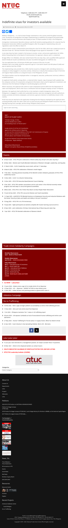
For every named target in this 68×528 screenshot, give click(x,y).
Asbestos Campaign (12, 295)
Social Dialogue (7, 506)
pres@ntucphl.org (36, 15)
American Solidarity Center (9, 504)
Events (6, 155)
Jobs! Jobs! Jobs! (10, 338)
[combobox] (34, 107)
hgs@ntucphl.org (34, 16)
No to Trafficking (11, 301)
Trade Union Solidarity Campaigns (18, 246)
